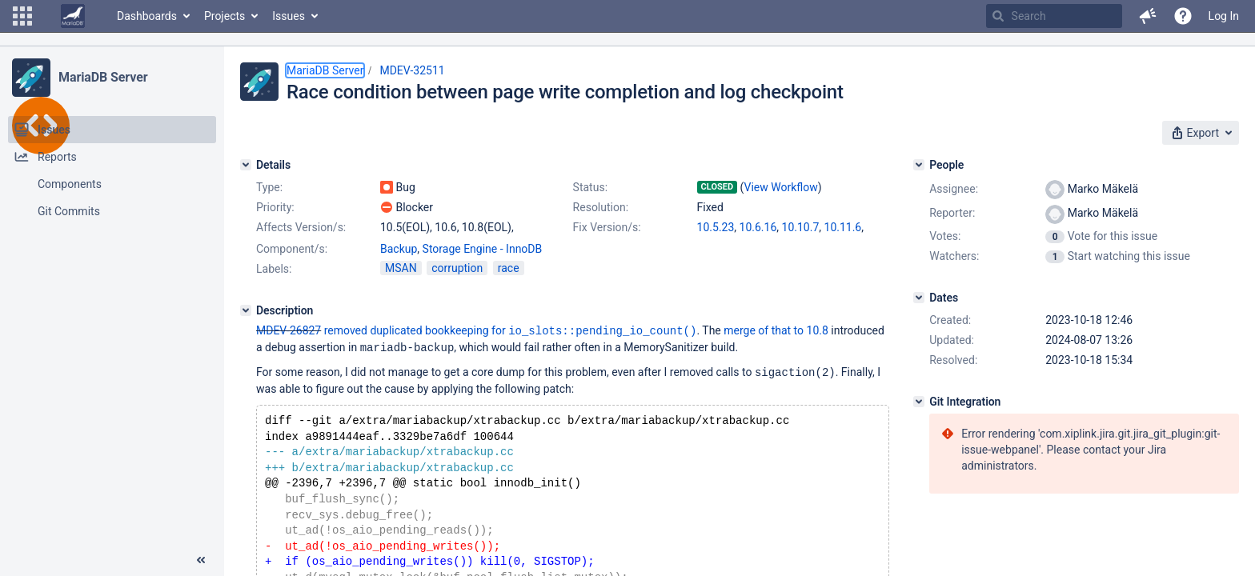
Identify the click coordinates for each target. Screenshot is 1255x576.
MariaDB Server (102, 77)
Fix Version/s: (607, 227)
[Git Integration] (918, 401)
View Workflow (781, 187)
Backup (398, 248)
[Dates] (918, 297)
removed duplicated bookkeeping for (510, 330)
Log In (1224, 16)
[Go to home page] (73, 16)
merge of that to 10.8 (776, 330)
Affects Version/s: (301, 227)
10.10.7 (801, 227)
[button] (22, 16)
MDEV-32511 (411, 70)
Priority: (275, 207)
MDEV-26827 (288, 330)
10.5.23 (716, 227)
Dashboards (147, 16)
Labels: (273, 268)
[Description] (245, 310)
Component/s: (291, 248)
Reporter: (952, 212)
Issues (288, 16)
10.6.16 (758, 227)
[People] (918, 164)
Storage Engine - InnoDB (483, 248)
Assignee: (953, 188)
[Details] (245, 164)
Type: (269, 187)
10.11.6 (843, 227)
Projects (224, 16)
